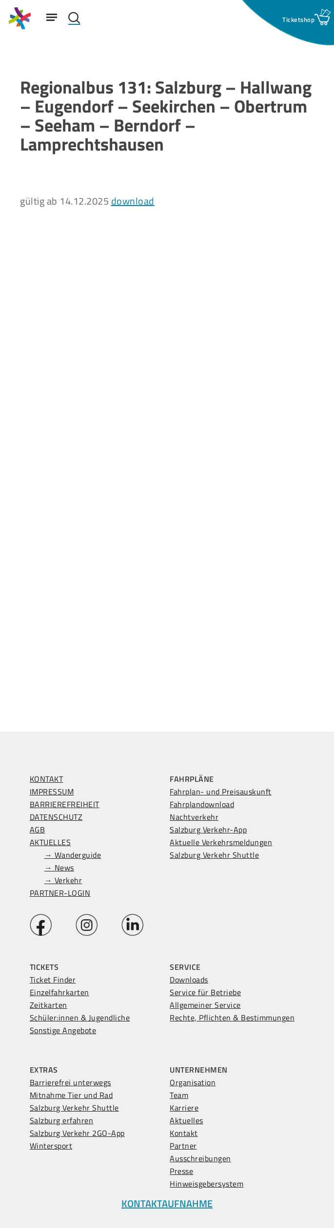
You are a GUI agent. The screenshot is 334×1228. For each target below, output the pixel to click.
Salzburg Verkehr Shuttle (214, 855)
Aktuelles (186, 1120)
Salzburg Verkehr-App (208, 829)
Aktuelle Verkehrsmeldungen (221, 842)
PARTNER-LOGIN (60, 893)
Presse (181, 1171)
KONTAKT (46, 779)
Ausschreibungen (200, 1158)
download (133, 200)
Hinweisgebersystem (206, 1184)
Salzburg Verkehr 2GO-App (77, 1133)
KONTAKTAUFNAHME (167, 1203)
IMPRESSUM (52, 791)
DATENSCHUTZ (56, 817)
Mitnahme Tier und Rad (71, 1095)
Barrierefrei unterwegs (70, 1082)
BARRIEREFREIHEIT (64, 804)
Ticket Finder (53, 979)
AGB (37, 829)
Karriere (184, 1108)
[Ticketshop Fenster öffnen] (298, 19)
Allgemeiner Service (205, 1005)
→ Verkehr (63, 880)
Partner (183, 1146)
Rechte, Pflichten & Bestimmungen (232, 1017)
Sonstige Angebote (63, 1030)
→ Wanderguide (72, 855)
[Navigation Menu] (51, 17)
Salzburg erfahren (62, 1120)
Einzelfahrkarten (59, 992)
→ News (59, 867)
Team (179, 1095)
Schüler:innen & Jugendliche (80, 1017)
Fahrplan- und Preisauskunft (221, 791)
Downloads (189, 979)
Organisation (193, 1082)
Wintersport (51, 1146)
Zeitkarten (48, 1005)
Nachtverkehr (194, 817)
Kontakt (184, 1133)
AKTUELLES (50, 842)
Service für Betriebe (205, 992)
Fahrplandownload (202, 804)
